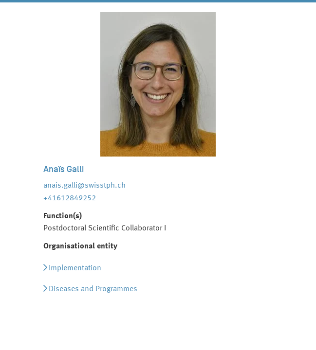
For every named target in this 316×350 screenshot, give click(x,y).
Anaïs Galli (63, 169)
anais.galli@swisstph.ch (84, 186)
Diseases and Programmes (93, 289)
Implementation (75, 268)
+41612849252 (69, 198)
